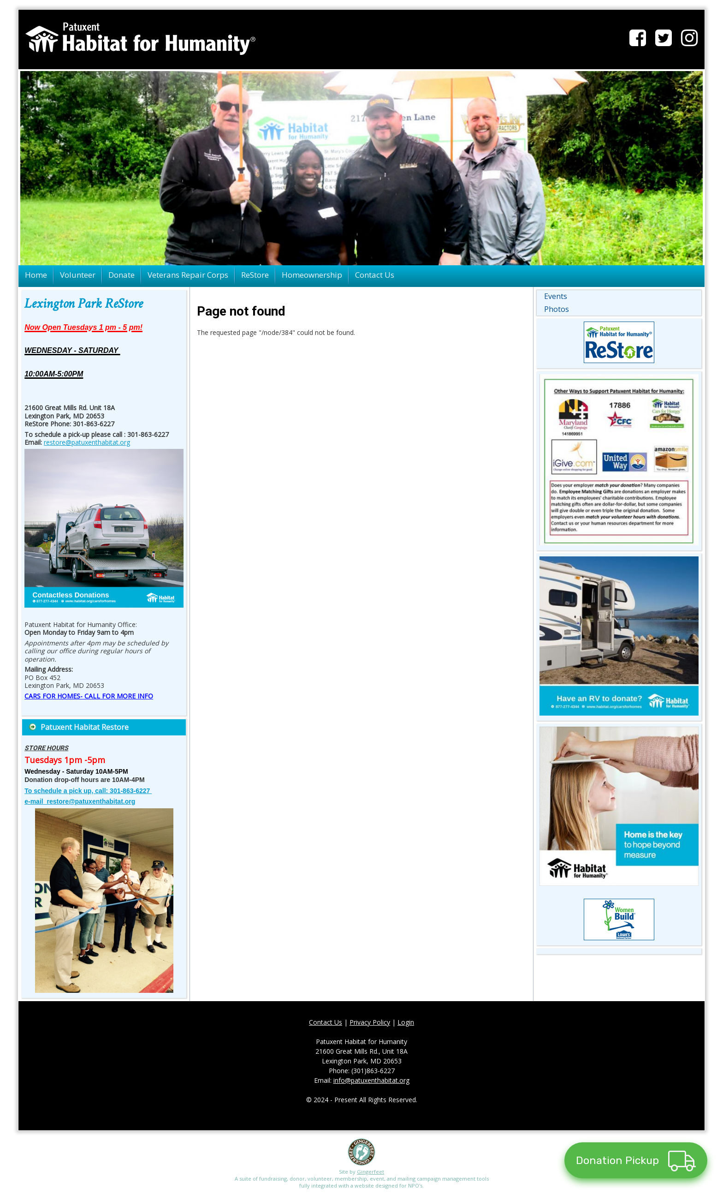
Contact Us (374, 274)
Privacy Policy (370, 1022)
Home (36, 274)
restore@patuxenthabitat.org (87, 442)
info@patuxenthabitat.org (371, 1080)
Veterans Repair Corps (188, 274)
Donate (121, 274)
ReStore (255, 274)
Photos (556, 309)
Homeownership (312, 274)
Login (405, 1022)
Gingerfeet (370, 1171)
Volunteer (77, 274)
